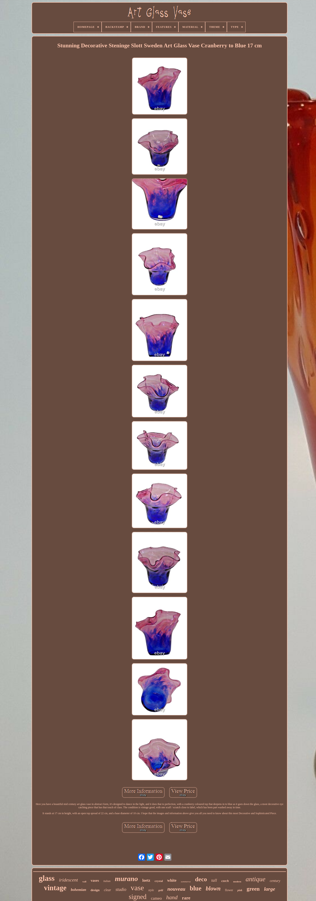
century (275, 881)
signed (138, 897)
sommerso (186, 881)
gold (160, 890)
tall (214, 880)
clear (107, 890)
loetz (146, 880)
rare (186, 898)
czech (225, 881)
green (253, 889)
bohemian (78, 890)
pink (239, 890)
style (151, 890)
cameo (156, 898)
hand (172, 897)
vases (95, 880)
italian (107, 881)
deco (201, 879)
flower (229, 890)
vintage (55, 888)
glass (47, 878)
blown (213, 888)
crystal (158, 881)
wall (84, 881)
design (95, 890)
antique (255, 879)
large (269, 889)
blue (195, 888)
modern (237, 881)
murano (126, 879)
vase (137, 888)
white (171, 880)
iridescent (68, 880)
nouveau (176, 889)
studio (120, 889)
